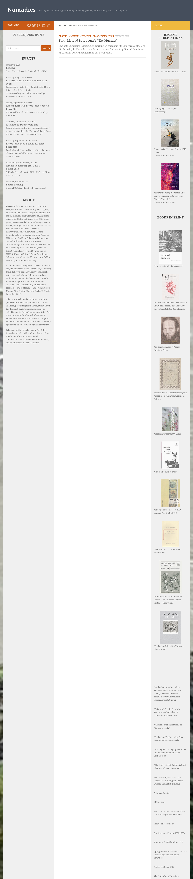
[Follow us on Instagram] (39, 25)
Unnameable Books (15, 112)
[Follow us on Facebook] (29, 25)
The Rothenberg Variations (166, 828)
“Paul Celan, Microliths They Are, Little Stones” (169, 591)
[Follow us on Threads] (48, 25)
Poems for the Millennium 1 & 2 (168, 794)
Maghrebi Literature (80, 36)
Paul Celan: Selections (164, 775)
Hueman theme (43, 873)
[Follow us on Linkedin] (43, 25)
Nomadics (21, 10)
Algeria (63, 36)
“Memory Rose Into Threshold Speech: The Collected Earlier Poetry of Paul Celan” (168, 552)
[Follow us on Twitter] (34, 25)
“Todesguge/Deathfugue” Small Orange (166, 96)
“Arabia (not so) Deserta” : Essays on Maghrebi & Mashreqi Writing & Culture (170, 370)
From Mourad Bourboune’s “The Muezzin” (88, 40)
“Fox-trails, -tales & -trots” (166, 433)
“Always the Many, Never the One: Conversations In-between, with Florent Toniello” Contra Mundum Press (169, 183)
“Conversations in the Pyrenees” (168, 248)
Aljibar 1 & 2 (159, 754)
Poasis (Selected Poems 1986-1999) (169, 785)
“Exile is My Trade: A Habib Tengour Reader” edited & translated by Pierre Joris (167, 664)
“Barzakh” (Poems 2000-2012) (167, 403)
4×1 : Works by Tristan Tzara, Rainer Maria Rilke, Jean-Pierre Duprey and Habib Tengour (168, 732)
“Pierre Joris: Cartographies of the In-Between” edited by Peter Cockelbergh (170, 704)
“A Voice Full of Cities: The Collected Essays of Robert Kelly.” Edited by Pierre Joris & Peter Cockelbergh (170, 292)
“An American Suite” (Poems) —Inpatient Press (168, 334)
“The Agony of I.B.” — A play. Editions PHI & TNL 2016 (167, 466)
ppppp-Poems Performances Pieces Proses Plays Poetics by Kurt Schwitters (170, 806)
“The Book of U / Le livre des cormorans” (167, 506)
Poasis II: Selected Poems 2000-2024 (170, 57)
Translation (107, 36)
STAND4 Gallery (13, 93)
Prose (96, 36)
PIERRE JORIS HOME (28, 34)
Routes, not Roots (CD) (164, 819)
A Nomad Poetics (161, 745)
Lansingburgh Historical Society (21, 150)
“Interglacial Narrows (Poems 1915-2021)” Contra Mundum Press (170, 138)
